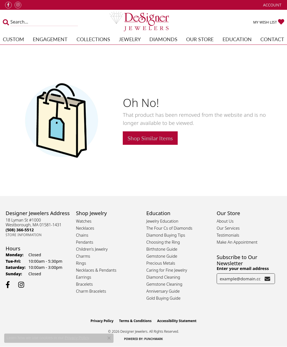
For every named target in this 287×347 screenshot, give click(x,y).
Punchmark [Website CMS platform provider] (153, 339)
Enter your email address (243, 268)
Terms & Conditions (135, 320)
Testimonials (228, 235)
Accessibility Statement (176, 320)
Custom (13, 39)
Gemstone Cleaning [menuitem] (164, 284)
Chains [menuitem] (82, 235)
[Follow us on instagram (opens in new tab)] (18, 5)
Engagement (50, 39)
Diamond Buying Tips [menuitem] (165, 235)
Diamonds (163, 39)
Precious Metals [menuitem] (160, 263)
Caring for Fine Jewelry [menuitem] (166, 270)
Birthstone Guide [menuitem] (161, 249)
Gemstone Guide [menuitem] (161, 256)
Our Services (228, 228)
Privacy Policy (102, 320)
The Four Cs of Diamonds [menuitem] (169, 228)
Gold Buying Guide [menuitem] (163, 298)
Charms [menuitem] (83, 256)
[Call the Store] (20, 229)
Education (237, 39)
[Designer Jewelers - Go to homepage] (143, 22)
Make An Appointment (237, 242)
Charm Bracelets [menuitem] (91, 291)
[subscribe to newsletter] (267, 279)
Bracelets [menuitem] (84, 284)
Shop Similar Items (150, 138)
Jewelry (130, 39)
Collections (93, 39)
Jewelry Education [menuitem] (162, 221)
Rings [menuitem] (81, 263)
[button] (271, 5)
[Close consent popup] (109, 338)
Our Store (200, 39)
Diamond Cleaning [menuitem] (163, 277)
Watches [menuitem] (83, 221)
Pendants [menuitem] (84, 242)
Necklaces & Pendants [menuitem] (96, 270)
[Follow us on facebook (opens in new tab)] (8, 5)
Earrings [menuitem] (83, 277)
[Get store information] (24, 234)
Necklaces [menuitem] (85, 228)
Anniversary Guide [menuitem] (163, 291)
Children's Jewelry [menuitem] (92, 249)
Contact (272, 39)
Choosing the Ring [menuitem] (163, 242)
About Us (225, 221)
